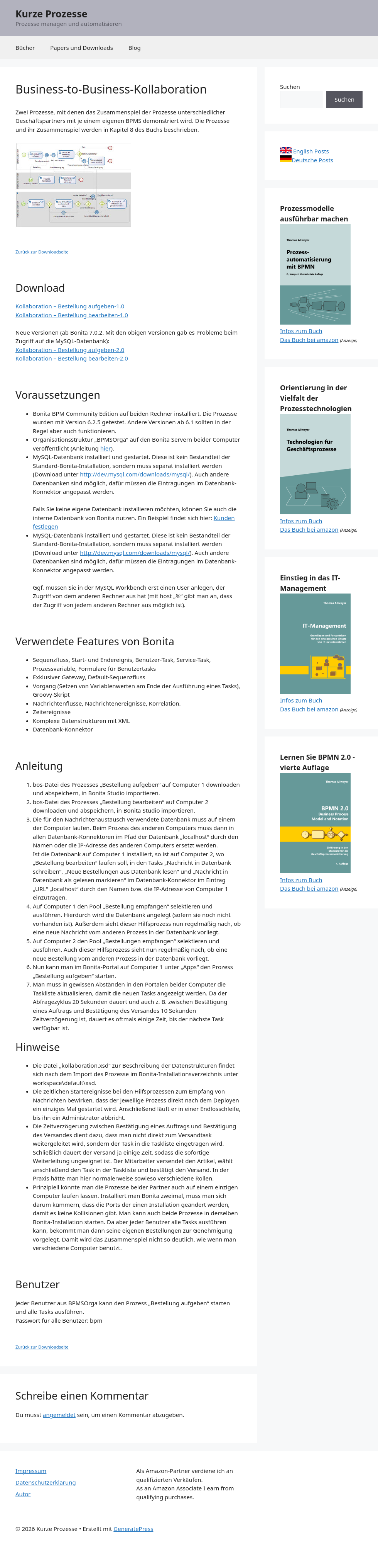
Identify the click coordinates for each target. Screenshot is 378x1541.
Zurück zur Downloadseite (42, 252)
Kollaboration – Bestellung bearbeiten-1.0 (71, 315)
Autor (23, 1494)
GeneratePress (133, 1528)
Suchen (290, 86)
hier (105, 448)
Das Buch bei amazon (309, 340)
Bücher (25, 47)
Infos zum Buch (301, 331)
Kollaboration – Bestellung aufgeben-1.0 (69, 306)
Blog (134, 47)
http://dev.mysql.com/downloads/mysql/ (135, 474)
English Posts (304, 151)
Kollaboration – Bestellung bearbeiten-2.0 (71, 358)
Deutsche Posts (306, 160)
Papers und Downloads (81, 47)
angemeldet (59, 1415)
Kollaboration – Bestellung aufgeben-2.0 (69, 350)
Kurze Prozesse (51, 13)
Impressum (30, 1471)
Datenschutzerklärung (45, 1482)
